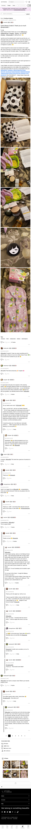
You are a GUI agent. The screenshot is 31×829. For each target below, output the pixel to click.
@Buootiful (3, 353)
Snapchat (15, 812)
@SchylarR (19, 405)
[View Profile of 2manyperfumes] (8, 484)
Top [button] (2, 787)
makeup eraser (12, 338)
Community (22, 827)
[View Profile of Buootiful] (6, 22)
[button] (2, 342)
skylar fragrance (24, 338)
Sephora (18, 338)
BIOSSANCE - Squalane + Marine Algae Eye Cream (13, 70)
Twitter (7, 812)
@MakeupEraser (5, 33)
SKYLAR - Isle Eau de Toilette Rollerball (10, 72)
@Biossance (24, 31)
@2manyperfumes (25, 508)
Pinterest (12, 812)
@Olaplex (11, 33)
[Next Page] (25, 736)
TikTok (18, 812)
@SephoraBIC (9, 35)
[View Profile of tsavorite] (6, 517)
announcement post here (19, 9)
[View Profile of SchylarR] (6, 379)
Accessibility (15, 818)
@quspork (12, 475)
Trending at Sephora (8, 18)
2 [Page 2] (12, 735)
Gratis (7, 338)
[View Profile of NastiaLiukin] (7, 348)
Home (3, 827)
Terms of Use (9, 818)
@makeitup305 (9, 665)
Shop (7, 827)
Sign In (17, 826)
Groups (9, 5)
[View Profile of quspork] (6, 454)
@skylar (17, 33)
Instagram (2, 812)
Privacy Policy (3, 818)
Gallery (14, 5)
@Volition (3, 35)
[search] (16, 2)
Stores (28, 827)
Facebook (5, 812)
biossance (3, 338)
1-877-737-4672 (7, 790)
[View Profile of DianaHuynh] (7, 365)
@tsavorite (15, 538)
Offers (12, 827)
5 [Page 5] (21, 735)
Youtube (10, 812)
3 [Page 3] (15, 735)
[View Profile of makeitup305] (13, 644)
